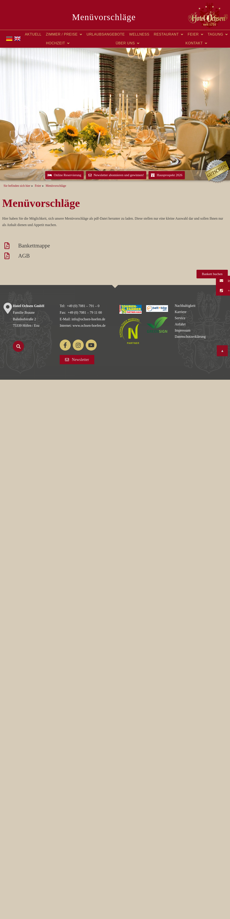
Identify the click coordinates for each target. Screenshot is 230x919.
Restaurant (168, 34)
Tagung (218, 34)
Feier (195, 34)
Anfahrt (180, 324)
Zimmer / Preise (64, 34)
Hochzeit (58, 43)
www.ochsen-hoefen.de (89, 325)
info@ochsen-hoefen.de (88, 319)
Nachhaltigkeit (185, 306)
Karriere (180, 312)
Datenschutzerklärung (190, 336)
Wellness (139, 34)
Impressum (182, 330)
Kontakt (196, 43)
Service (180, 318)
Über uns (127, 43)
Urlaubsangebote (106, 34)
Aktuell (33, 34)
